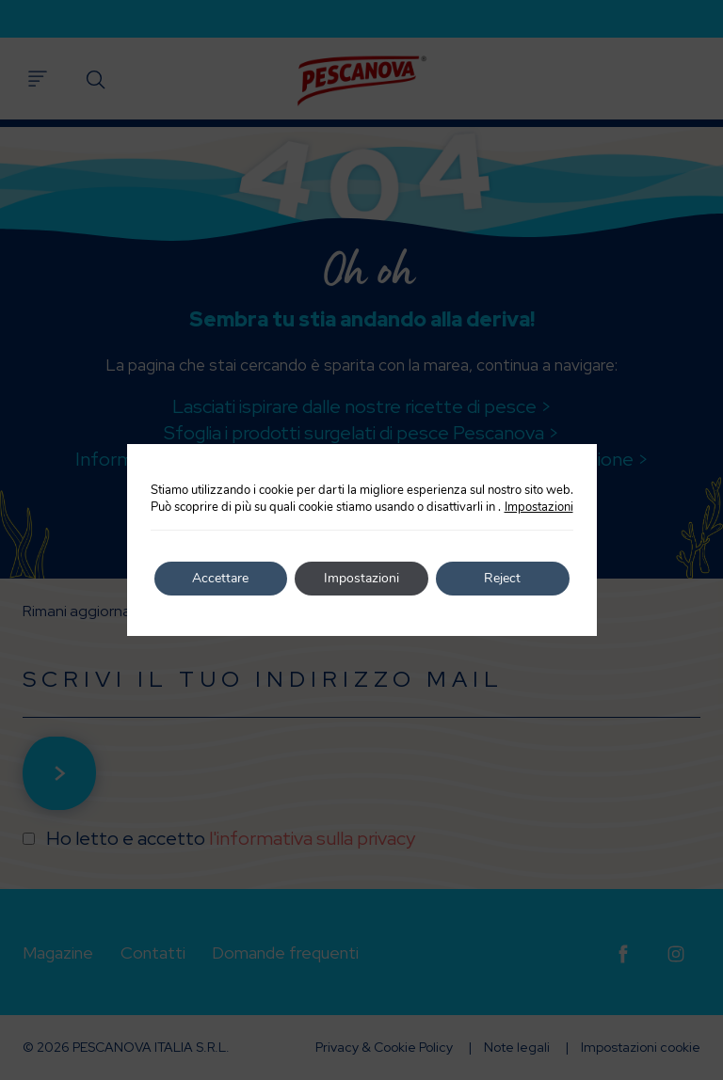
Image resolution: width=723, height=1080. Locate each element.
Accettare (220, 578)
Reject (502, 578)
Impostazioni (539, 507)
